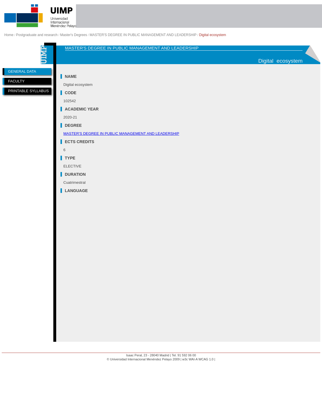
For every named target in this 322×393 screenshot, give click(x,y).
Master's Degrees (73, 35)
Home (8, 35)
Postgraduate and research (37, 35)
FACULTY (16, 81)
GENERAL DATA (22, 71)
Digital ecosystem (212, 35)
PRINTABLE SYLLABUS (28, 91)
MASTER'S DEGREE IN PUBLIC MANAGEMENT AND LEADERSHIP (142, 35)
